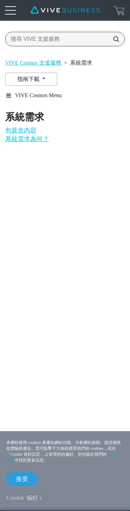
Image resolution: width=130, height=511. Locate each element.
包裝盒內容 (20, 130)
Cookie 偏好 (22, 497)
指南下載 (29, 79)
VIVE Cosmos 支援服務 (33, 63)
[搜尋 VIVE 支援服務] (114, 39)
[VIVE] (65, 10)
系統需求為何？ (27, 139)
